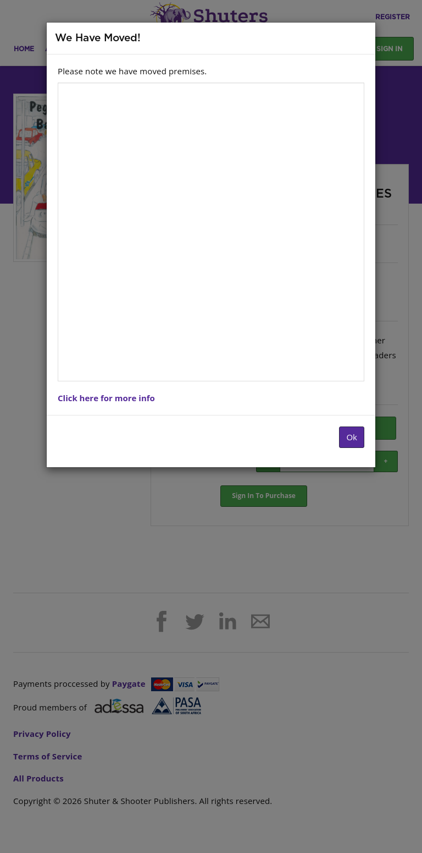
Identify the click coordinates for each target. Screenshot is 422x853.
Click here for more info (106, 397)
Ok (351, 436)
